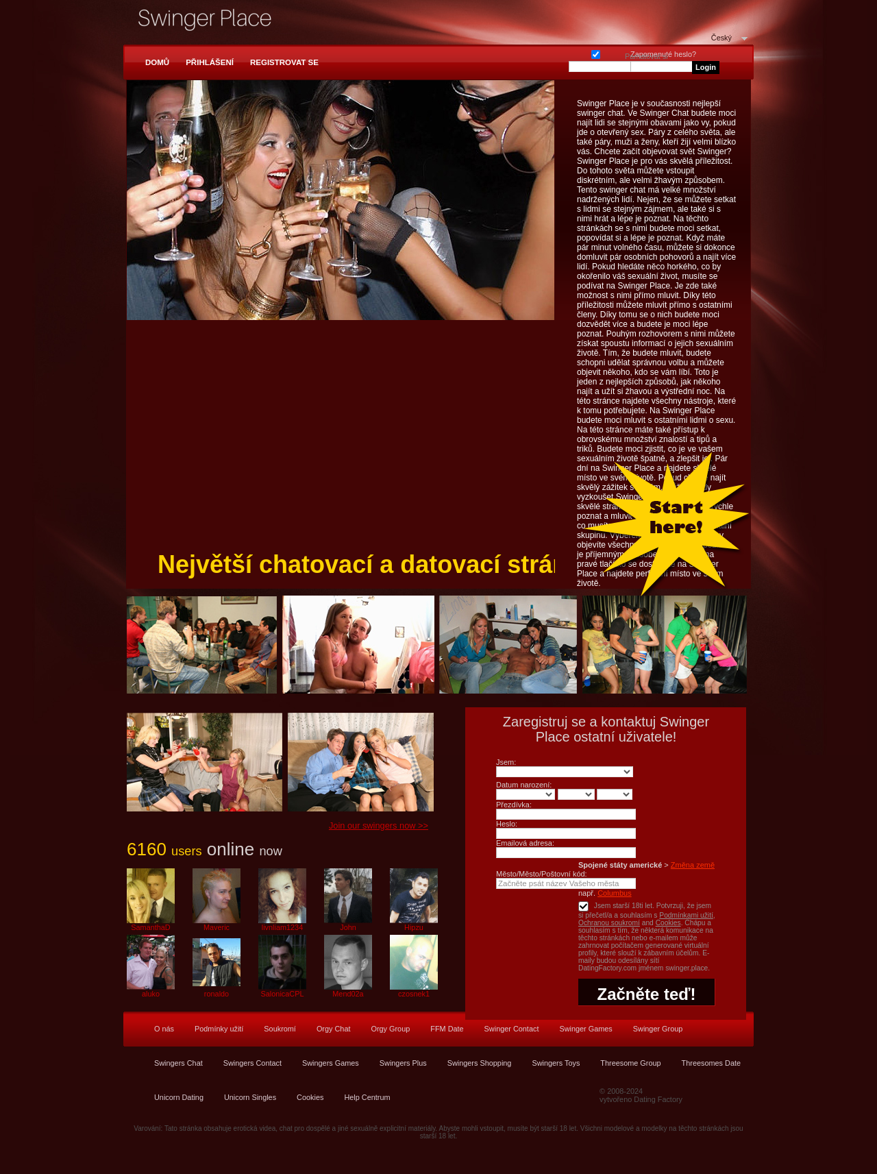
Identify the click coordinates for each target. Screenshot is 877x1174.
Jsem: (506, 762)
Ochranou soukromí (609, 923)
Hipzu (413, 927)
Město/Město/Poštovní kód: (541, 874)
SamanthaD (150, 927)
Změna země (693, 865)
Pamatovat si (596, 53)
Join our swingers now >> (378, 825)
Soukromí (280, 1029)
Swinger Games (585, 1029)
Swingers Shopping (479, 1063)
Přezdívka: (514, 804)
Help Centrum (367, 1097)
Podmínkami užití (686, 915)
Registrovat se (284, 62)
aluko (151, 994)
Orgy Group (390, 1029)
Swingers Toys (556, 1063)
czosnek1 (414, 994)
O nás (164, 1029)
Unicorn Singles (250, 1097)
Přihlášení (210, 62)
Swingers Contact (252, 1063)
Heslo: (506, 824)
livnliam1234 (282, 927)
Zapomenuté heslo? (663, 54)
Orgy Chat (334, 1029)
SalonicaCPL (282, 994)
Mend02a (347, 994)
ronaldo (216, 994)
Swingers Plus (403, 1063)
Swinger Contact (511, 1029)
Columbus (614, 893)
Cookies (668, 923)
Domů (157, 62)
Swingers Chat (178, 1063)
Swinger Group (658, 1029)
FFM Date (446, 1029)
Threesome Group (630, 1063)
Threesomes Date (711, 1063)
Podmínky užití (219, 1029)
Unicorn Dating (178, 1097)
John (348, 927)
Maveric (216, 927)
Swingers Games (330, 1063)
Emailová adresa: (525, 843)
